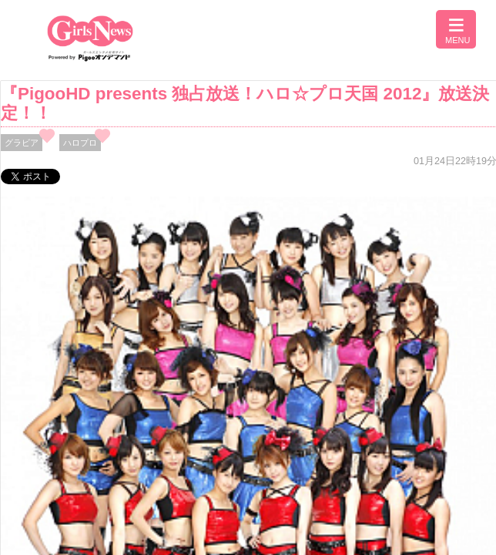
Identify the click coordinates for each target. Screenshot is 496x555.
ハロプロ (80, 142)
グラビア (22, 142)
